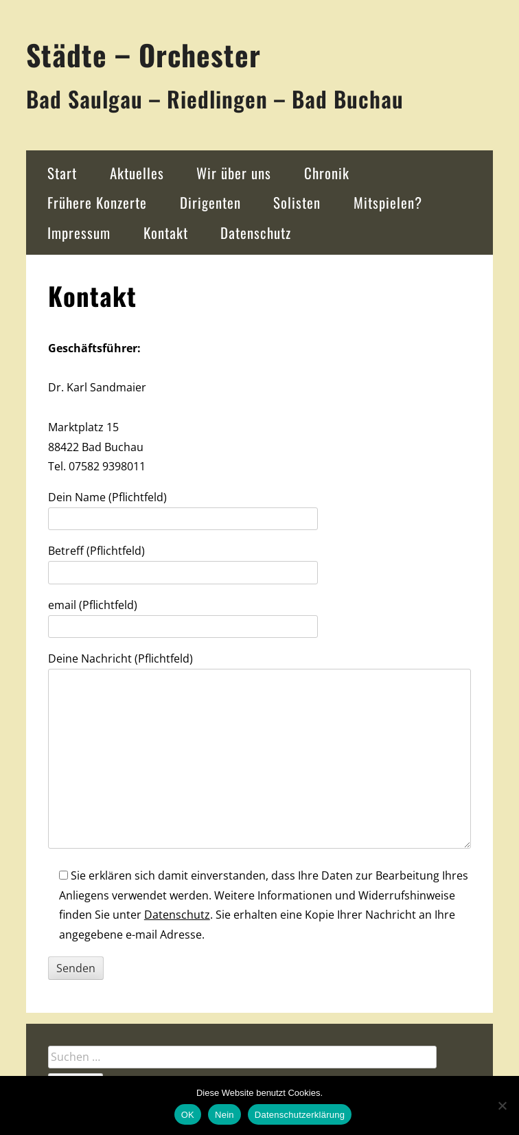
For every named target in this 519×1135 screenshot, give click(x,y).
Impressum (79, 232)
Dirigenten (210, 202)
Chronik (326, 172)
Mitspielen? (388, 202)
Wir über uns (233, 172)
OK (187, 1115)
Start (62, 172)
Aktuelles (137, 172)
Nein (224, 1115)
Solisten (297, 202)
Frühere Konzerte (97, 202)
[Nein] (502, 1105)
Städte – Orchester (143, 54)
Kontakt (165, 232)
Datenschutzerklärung (300, 1115)
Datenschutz (255, 232)
